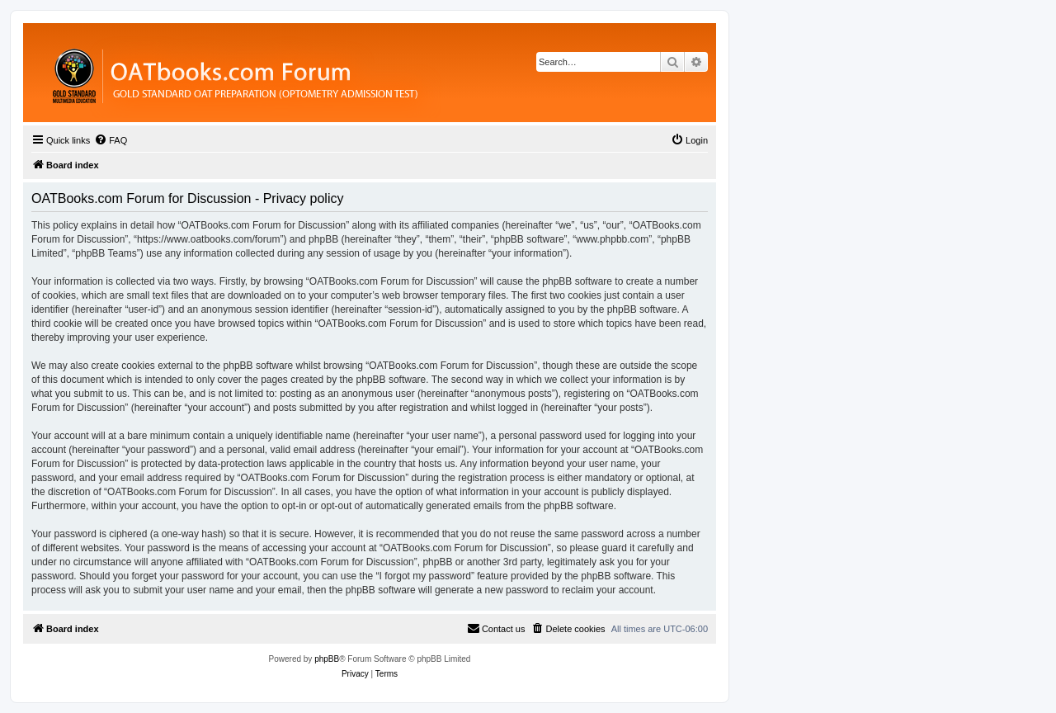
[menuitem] (110, 140)
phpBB (326, 658)
